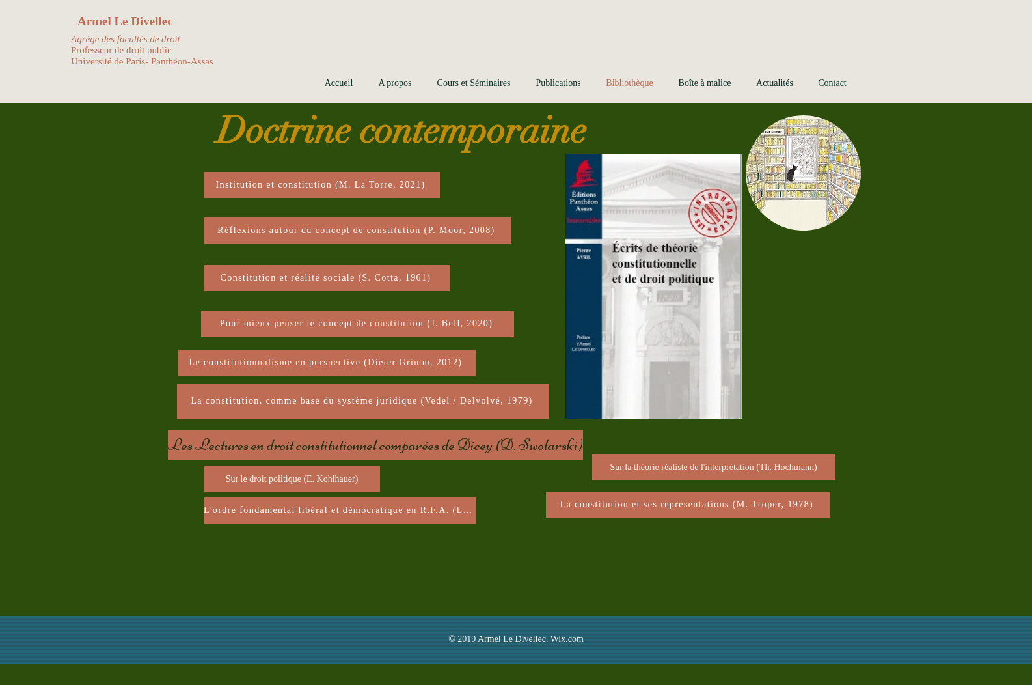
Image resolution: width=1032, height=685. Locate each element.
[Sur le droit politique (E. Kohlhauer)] (292, 479)
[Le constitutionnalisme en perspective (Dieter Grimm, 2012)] (327, 363)
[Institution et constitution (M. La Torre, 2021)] (322, 185)
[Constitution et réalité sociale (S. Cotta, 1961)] (327, 278)
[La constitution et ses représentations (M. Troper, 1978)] (688, 505)
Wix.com (567, 639)
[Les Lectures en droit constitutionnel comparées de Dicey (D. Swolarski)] (375, 445)
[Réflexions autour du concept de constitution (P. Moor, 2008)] (357, 230)
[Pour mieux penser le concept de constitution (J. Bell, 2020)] (357, 324)
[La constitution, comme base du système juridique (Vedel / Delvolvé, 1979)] (363, 401)
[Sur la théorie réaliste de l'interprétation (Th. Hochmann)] (713, 467)
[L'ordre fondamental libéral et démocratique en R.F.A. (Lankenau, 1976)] (340, 510)
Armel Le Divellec (125, 21)
